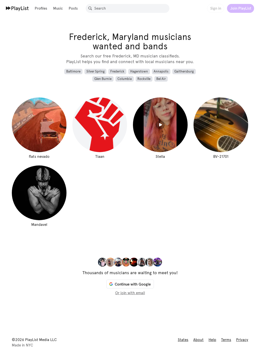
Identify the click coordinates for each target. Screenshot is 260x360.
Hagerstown (139, 71)
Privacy (242, 340)
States (183, 340)
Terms (226, 340)
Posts (73, 8)
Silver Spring (95, 71)
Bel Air (161, 79)
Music (58, 8)
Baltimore (73, 71)
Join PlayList (240, 8)
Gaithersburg (184, 71)
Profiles (41, 8)
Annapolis (161, 71)
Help (212, 340)
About (198, 340)
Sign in (215, 8)
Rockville (143, 79)
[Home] (17, 8)
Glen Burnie (103, 79)
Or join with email (130, 293)
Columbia (124, 79)
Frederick (117, 71)
